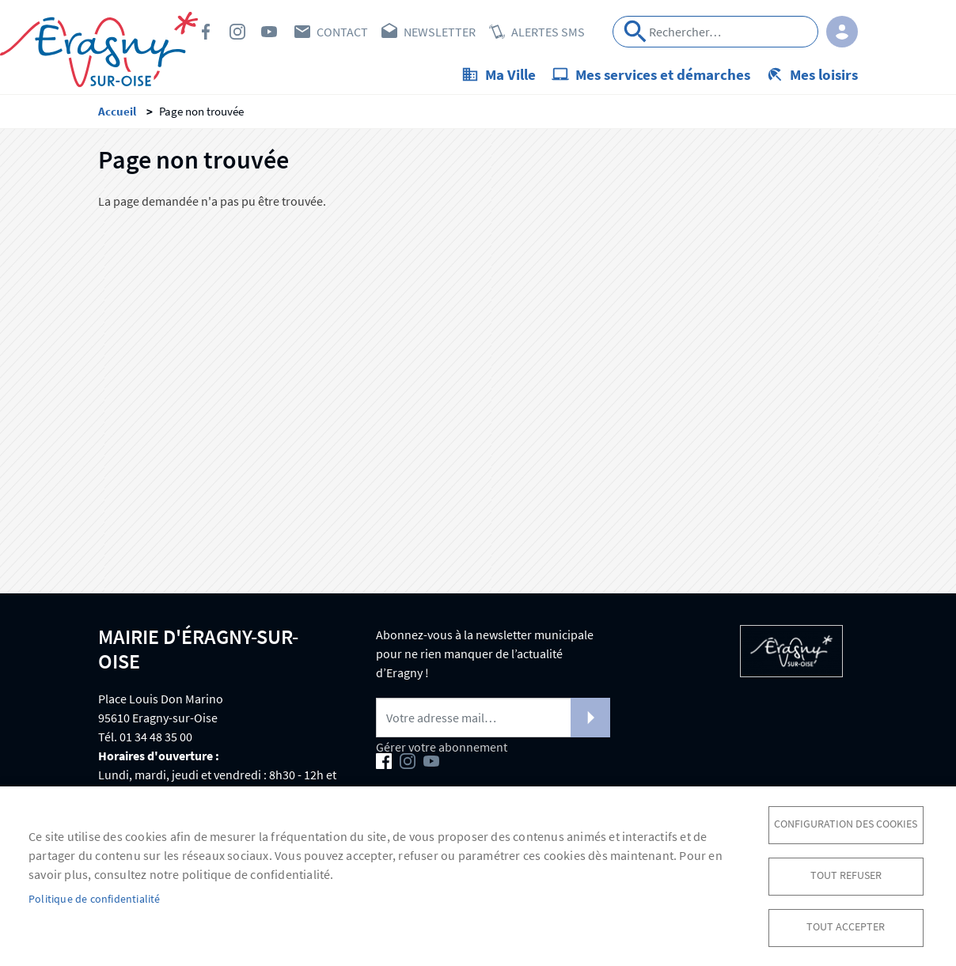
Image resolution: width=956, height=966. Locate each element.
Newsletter (440, 32)
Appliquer (635, 32)
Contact (342, 32)
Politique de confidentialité (94, 899)
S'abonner (590, 717)
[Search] (715, 31)
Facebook (206, 31)
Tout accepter (845, 927)
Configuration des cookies (845, 824)
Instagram (237, 31)
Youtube (269, 31)
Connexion (842, 31)
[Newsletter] (493, 717)
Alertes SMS (548, 32)
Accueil (117, 111)
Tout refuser (846, 875)
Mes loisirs (824, 74)
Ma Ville (510, 74)
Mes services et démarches (662, 74)
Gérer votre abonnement (441, 747)
